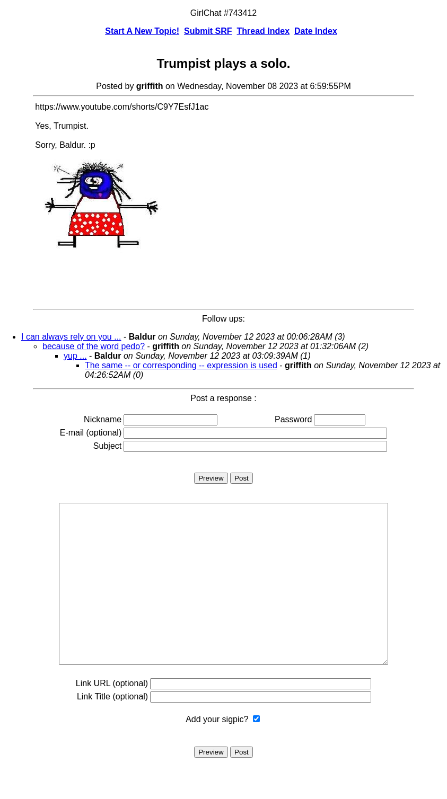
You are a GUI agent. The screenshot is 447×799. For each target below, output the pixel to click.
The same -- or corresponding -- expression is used (181, 365)
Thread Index (263, 30)
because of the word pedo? (93, 346)
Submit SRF (208, 30)
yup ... (75, 355)
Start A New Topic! (142, 30)
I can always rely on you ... (71, 336)
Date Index (315, 30)
